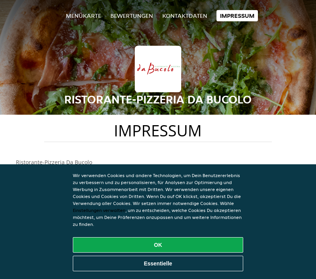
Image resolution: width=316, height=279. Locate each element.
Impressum (237, 16)
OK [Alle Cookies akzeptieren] (158, 245)
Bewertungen (131, 16)
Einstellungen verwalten (99, 210)
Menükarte (83, 16)
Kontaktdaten (184, 16)
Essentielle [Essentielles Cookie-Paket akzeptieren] (158, 263)
